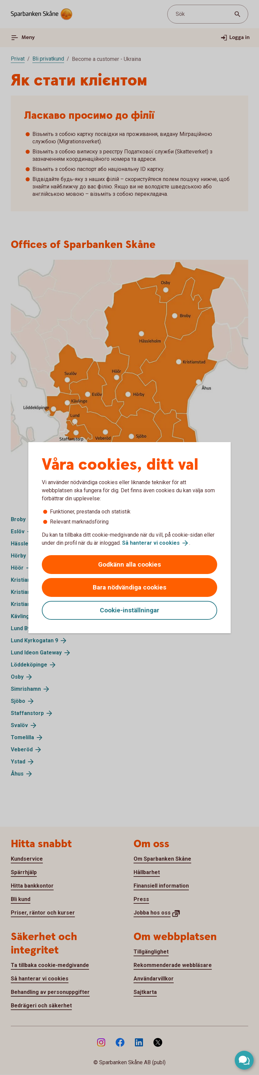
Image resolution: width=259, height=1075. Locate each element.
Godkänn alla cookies (129, 564)
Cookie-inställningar (129, 610)
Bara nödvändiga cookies (129, 587)
